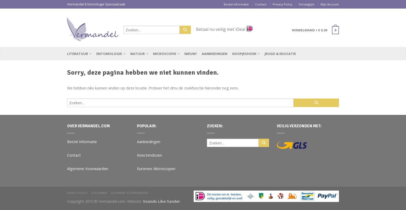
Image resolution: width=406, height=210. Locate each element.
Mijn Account (330, 4)
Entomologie (109, 53)
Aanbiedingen (214, 53)
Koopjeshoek (244, 53)
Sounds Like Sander (161, 201)
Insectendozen (149, 155)
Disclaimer (99, 193)
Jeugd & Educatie (280, 53)
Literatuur (77, 53)
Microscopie (164, 53)
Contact (260, 4)
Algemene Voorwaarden (87, 168)
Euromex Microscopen (156, 168)
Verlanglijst (306, 4)
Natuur (137, 53)
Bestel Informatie (82, 141)
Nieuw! (190, 53)
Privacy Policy (282, 4)
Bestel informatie (236, 4)
